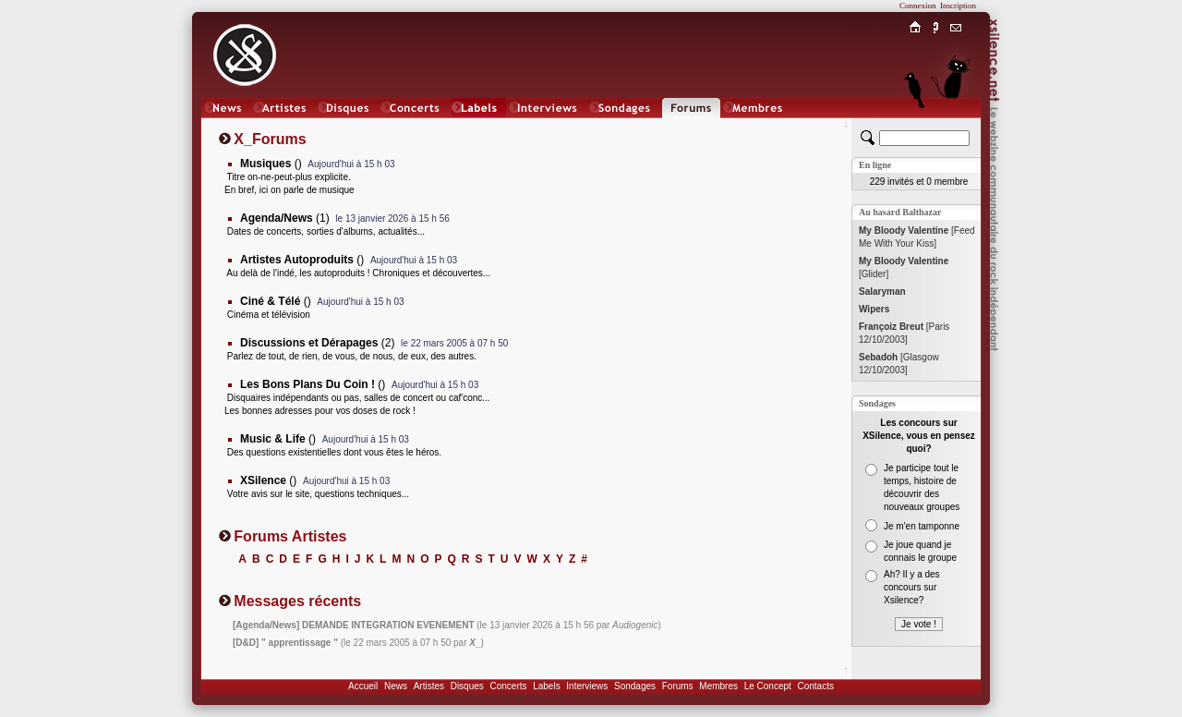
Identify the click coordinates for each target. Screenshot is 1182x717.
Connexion (917, 5)
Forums (678, 686)
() (271, 163)
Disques (467, 686)
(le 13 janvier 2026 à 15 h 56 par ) (447, 625)
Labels (546, 686)
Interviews (587, 686)
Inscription (958, 5)
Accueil (363, 686)
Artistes (429, 686)
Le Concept (767, 686)
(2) (317, 342)
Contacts (815, 686)
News (395, 686)
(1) (285, 218)
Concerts (507, 686)
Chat (956, 126)
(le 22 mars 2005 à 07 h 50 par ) (358, 643)
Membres (718, 686)
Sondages (635, 686)
